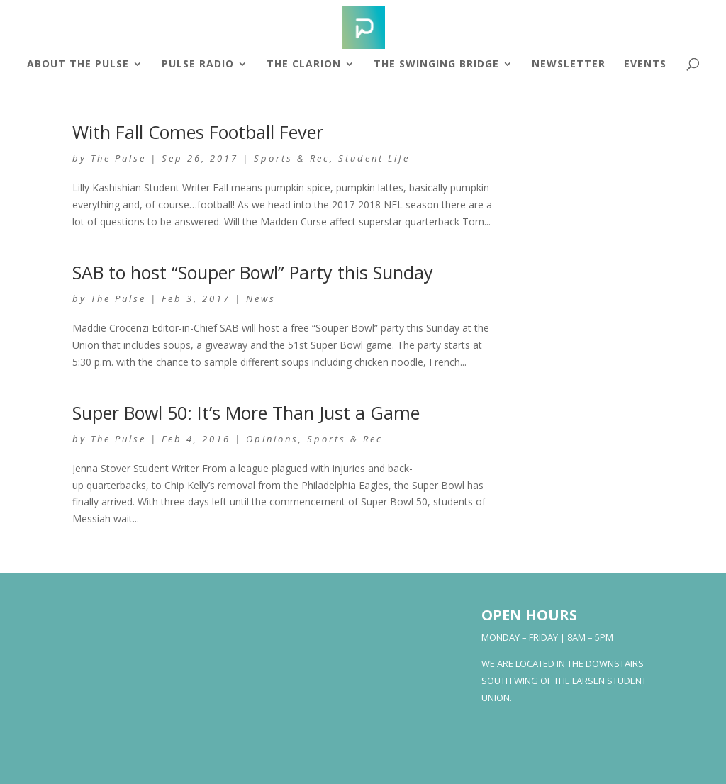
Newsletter (568, 64)
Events (645, 64)
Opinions (272, 438)
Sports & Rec (292, 158)
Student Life (374, 158)
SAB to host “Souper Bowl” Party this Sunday (252, 272)
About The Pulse (78, 64)
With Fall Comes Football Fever (197, 132)
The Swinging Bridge (436, 64)
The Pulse (118, 158)
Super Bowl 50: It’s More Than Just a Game (246, 413)
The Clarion (304, 64)
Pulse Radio (198, 64)
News (261, 298)
